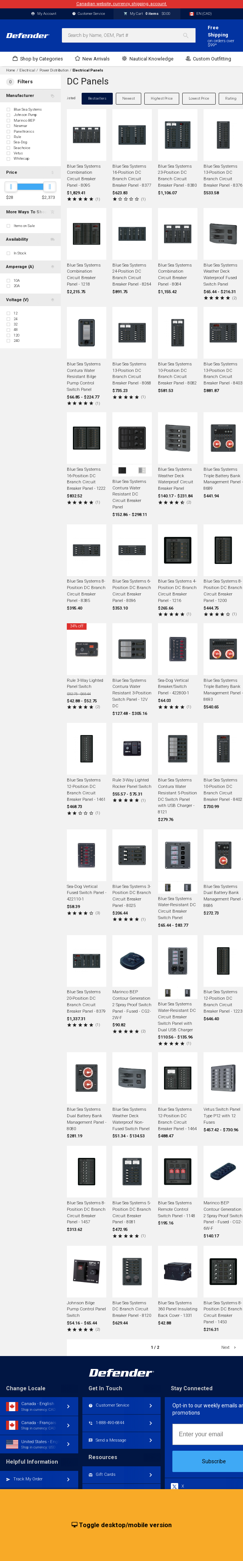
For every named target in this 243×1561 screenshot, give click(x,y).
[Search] (189, 35)
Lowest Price (199, 98)
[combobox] (129, 35)
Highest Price (162, 98)
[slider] (11, 186)
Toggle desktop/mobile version (121, 1525)
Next (229, 1347)
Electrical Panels (88, 70)
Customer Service (89, 13)
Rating (231, 98)
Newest (128, 98)
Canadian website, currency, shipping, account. (121, 4)
